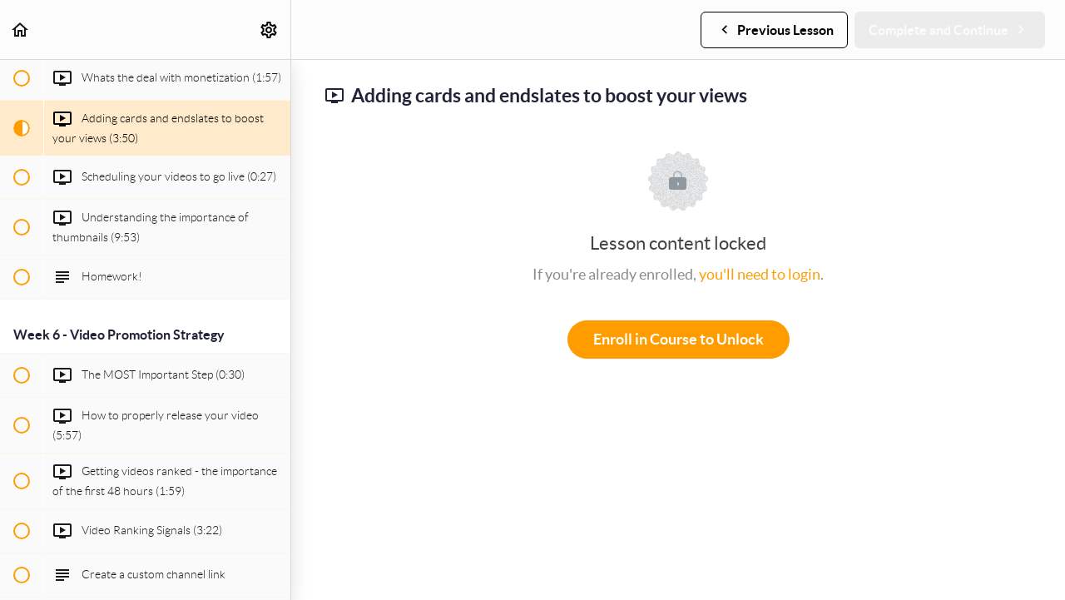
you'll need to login (759, 274)
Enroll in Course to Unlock (678, 339)
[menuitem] (269, 29)
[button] (21, 29)
